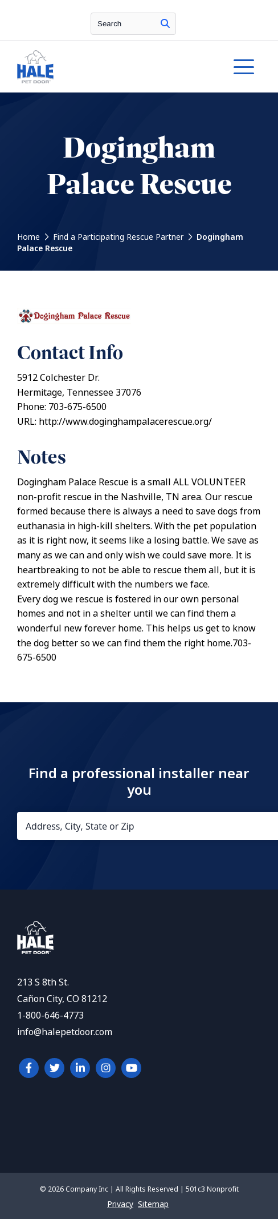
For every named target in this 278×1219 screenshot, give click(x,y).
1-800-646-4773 (50, 1015)
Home (28, 237)
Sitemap (153, 1204)
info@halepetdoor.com (64, 1032)
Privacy (120, 1204)
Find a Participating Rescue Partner (118, 237)
